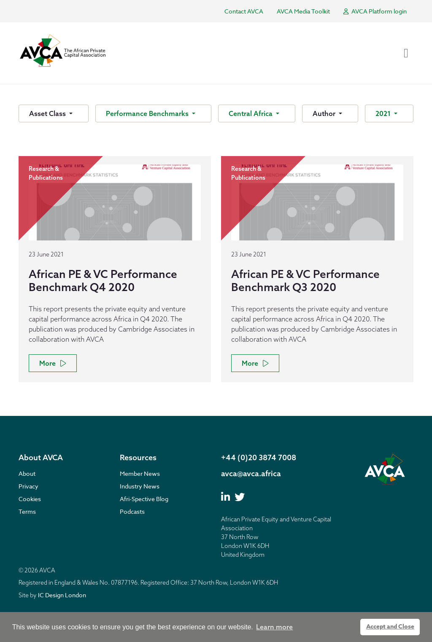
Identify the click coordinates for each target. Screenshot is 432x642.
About (27, 473)
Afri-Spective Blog (144, 499)
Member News (140, 473)
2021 (383, 113)
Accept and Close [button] (390, 626)
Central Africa (251, 113)
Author (325, 113)
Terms (27, 511)
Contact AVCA (243, 11)
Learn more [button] (274, 627)
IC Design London (62, 595)
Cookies (30, 499)
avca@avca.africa (251, 473)
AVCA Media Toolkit (303, 11)
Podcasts (132, 511)
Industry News (139, 486)
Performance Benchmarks (148, 113)
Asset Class (48, 113)
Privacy (28, 486)
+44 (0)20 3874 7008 (258, 457)
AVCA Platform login (375, 11)
